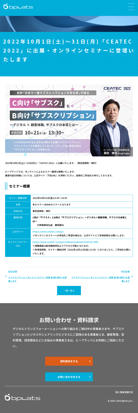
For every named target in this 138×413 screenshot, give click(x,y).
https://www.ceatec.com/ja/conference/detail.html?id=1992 (65, 241)
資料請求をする (69, 361)
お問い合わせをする (69, 377)
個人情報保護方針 (124, 392)
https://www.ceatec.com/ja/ (48, 231)
